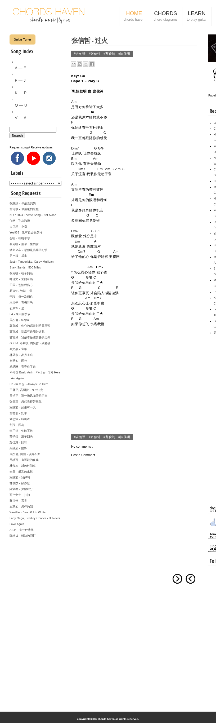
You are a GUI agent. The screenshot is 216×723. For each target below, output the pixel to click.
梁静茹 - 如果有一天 (23, 407)
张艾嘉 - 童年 (18, 349)
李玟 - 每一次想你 (21, 296)
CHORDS (165, 16)
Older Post (177, 578)
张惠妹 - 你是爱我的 (23, 203)
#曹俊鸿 (110, 54)
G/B (89, 277)
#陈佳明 (124, 54)
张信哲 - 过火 (89, 40)
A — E (20, 67)
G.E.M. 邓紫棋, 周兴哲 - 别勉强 (30, 343)
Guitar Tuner (22, 39)
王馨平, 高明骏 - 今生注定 (26, 389)
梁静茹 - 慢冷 (18, 448)
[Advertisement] (35, 618)
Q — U (21, 105)
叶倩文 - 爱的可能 (21, 279)
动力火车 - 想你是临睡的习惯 (28, 250)
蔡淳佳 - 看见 (18, 500)
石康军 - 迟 (17, 308)
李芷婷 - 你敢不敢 (21, 430)
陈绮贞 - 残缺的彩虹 (23, 535)
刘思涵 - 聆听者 (20, 419)
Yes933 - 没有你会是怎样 (26, 232)
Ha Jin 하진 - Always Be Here (29, 384)
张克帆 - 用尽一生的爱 (24, 244)
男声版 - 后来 (18, 255)
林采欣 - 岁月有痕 (21, 354)
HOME (134, 16)
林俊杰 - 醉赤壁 (20, 483)
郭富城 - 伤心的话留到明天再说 (30, 325)
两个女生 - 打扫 (20, 494)
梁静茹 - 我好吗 (20, 477)
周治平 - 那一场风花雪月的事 (28, 395)
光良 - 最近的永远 (21, 471)
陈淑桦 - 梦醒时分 (21, 489)
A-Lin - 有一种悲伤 (22, 529)
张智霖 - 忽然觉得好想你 (26, 401)
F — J (20, 80)
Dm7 (75, 148)
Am (74, 102)
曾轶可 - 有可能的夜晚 (24, 459)
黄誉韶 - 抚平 (18, 413)
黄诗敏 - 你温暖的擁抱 (24, 209)
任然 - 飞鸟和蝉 (20, 220)
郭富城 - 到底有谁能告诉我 (27, 331)
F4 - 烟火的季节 (20, 314)
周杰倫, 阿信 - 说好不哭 (25, 454)
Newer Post (190, 578)
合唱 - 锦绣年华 (20, 238)
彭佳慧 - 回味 (18, 442)
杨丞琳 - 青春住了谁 (23, 366)
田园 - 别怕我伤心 (21, 284)
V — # (20, 117)
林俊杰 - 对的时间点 (23, 465)
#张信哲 (95, 54)
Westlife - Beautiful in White (28, 512)
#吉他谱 (80, 54)
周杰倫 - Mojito (19, 319)
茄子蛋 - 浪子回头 (21, 436)
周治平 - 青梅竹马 (21, 302)
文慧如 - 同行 (18, 360)
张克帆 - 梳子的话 (21, 273)
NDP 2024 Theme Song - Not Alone (33, 215)
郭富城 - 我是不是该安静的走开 (30, 337)
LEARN (196, 16)
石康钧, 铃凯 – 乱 (21, 290)
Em (91, 112)
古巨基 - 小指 (18, 226)
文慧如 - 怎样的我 (21, 506)
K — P (20, 92)
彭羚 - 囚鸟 (17, 424)
